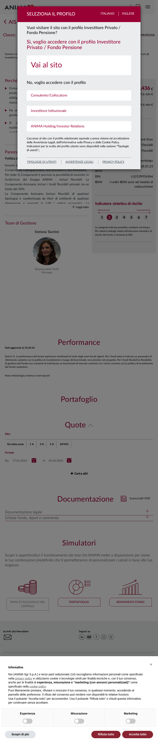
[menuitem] (79, 65)
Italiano (107, 13)
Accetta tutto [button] (137, 734)
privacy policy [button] (23, 678)
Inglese (128, 13)
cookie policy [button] (38, 686)
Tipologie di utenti (41, 162)
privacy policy (113, 162)
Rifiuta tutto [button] (106, 734)
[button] (151, 664)
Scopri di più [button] (20, 734)
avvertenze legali (79, 162)
